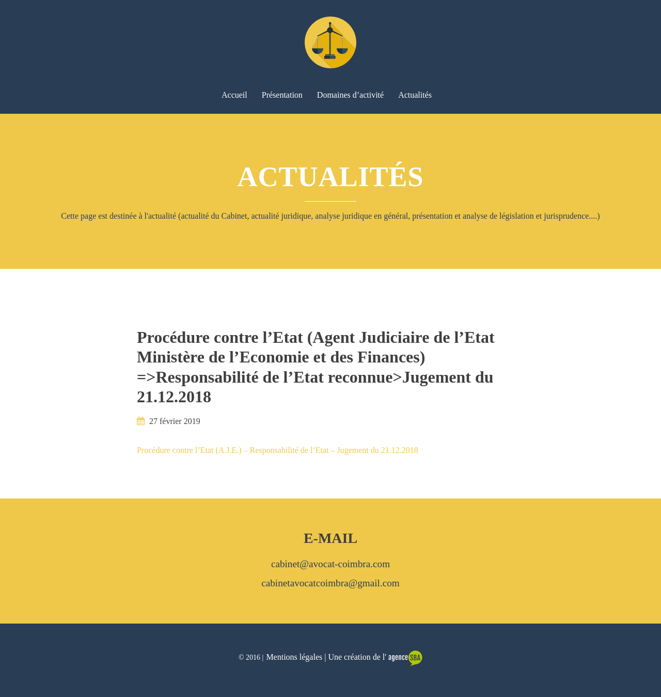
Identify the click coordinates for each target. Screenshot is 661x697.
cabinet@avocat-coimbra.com (330, 563)
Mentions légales (294, 657)
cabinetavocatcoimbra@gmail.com (330, 583)
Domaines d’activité (350, 94)
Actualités (415, 94)
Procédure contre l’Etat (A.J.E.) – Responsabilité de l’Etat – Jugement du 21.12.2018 (277, 450)
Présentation (282, 94)
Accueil (234, 94)
